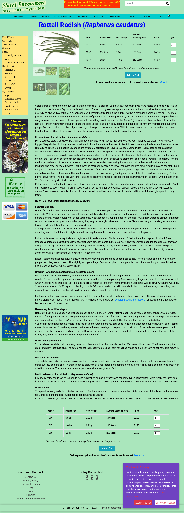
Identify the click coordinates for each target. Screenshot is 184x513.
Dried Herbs (18, 16)
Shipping (30, 495)
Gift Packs (7, 41)
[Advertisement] (15, 266)
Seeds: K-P (10, 80)
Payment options (31, 484)
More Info (165, 82)
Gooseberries (8, 48)
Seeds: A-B (10, 70)
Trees (7, 113)
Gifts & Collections (62, 16)
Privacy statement (111, 507)
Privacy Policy (30, 480)
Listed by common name (14, 57)
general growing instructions (130, 299)
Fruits (45, 16)
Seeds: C (9, 73)
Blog (161, 16)
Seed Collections (10, 44)
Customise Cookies (165, 502)
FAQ (31, 487)
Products (98, 16)
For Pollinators (12, 109)
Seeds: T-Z (10, 88)
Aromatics (82, 16)
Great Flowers (11, 106)
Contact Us (31, 477)
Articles (146, 16)
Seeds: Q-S (10, 84)
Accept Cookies (143, 502)
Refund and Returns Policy (31, 498)
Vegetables (115, 16)
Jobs (30, 491)
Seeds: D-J (10, 77)
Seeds (33, 16)
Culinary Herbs (12, 102)
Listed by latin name (14, 62)
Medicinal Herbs (13, 98)
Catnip (132, 16)
